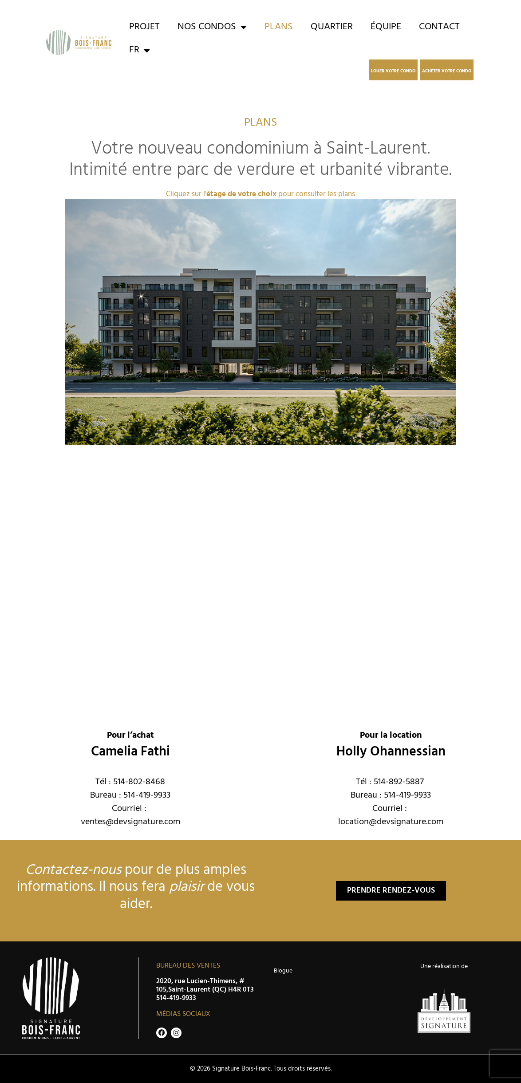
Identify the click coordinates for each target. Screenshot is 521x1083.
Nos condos (212, 27)
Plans (278, 27)
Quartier (332, 27)
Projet (144, 27)
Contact (439, 27)
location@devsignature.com (390, 822)
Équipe (386, 27)
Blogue (283, 971)
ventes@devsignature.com (130, 822)
